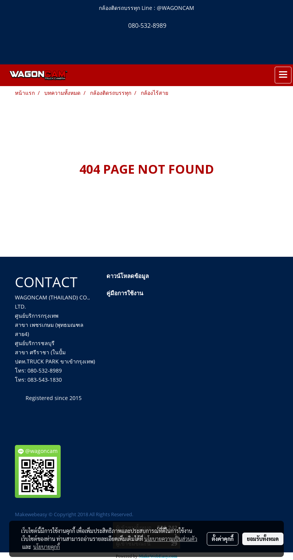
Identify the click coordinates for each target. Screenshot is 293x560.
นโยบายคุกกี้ (46, 546)
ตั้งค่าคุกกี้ (222, 538)
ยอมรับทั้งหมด (263, 538)
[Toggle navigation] (283, 75)
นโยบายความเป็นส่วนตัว (170, 538)
